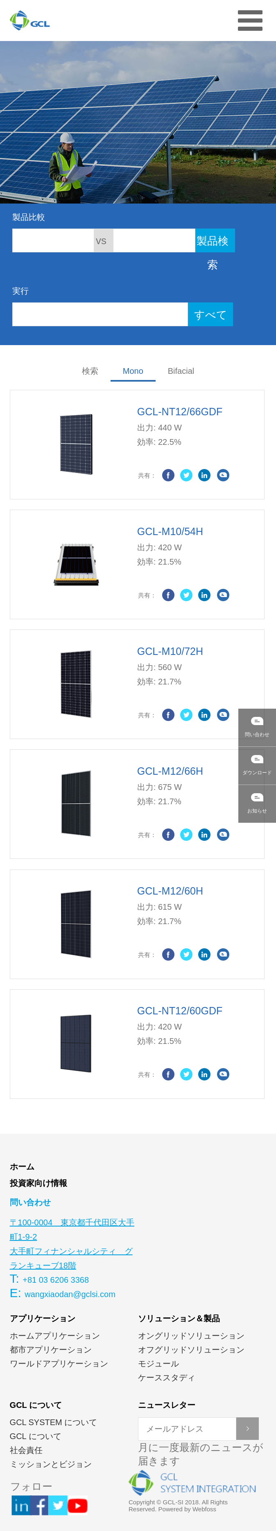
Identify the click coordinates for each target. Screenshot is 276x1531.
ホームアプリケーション (55, 1335)
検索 (90, 370)
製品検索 (212, 243)
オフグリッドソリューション (191, 1349)
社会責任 (26, 1450)
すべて (210, 315)
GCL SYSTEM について (53, 1422)
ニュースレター (166, 1405)
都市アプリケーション (51, 1349)
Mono (133, 370)
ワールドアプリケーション (59, 1363)
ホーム (22, 1166)
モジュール (158, 1363)
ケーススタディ (166, 1377)
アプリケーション (42, 1318)
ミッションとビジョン (51, 1464)
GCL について (36, 1405)
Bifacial (181, 370)
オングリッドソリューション (191, 1335)
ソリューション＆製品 (179, 1318)
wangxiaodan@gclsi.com (70, 1294)
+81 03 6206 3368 (56, 1279)
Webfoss (204, 1509)
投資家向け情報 (38, 1183)
